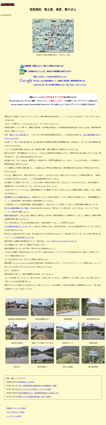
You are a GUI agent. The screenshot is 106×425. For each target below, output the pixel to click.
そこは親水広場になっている (23, 237)
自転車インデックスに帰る (16, 408)
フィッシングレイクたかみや (23, 263)
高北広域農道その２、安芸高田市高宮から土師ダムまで (38, 393)
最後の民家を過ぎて (11, 215)
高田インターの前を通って (19, 135)
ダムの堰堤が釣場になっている (15, 226)
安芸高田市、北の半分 (26, 382)
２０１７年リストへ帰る (15, 412)
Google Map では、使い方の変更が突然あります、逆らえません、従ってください (60, 84)
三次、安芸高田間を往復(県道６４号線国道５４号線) (37, 386)
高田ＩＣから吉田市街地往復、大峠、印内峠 (34, 397)
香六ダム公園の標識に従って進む (16, 208)
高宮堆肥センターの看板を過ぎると (17, 197)
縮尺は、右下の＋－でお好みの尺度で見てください (50, 76)
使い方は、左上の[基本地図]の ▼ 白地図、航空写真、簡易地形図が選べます (59, 80)
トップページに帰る (13, 416)
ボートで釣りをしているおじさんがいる (61, 241)
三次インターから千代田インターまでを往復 (34, 389)
